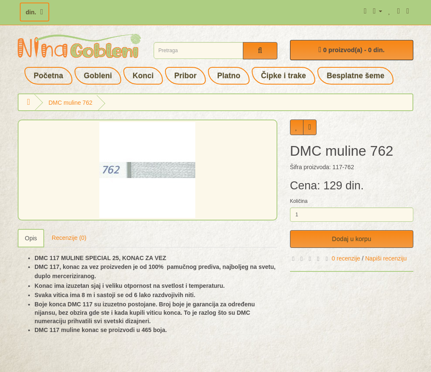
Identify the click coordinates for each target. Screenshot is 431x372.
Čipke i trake (283, 76)
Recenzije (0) (69, 237)
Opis (31, 238)
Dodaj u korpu (351, 238)
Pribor (185, 76)
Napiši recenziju (386, 258)
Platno (228, 76)
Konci (143, 76)
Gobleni (98, 76)
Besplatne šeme (355, 76)
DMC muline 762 (70, 102)
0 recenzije (346, 258)
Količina (299, 201)
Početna (48, 76)
